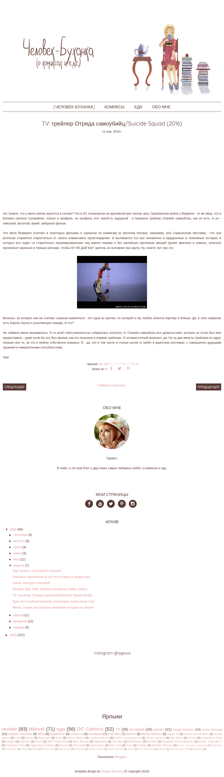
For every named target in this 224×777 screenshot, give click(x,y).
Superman (57, 734)
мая (16, 559)
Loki (18, 737)
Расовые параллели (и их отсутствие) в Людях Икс (51, 577)
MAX (35, 749)
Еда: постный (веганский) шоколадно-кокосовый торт (54, 601)
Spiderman (97, 745)
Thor (129, 745)
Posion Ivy (48, 749)
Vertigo (142, 745)
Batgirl (10, 741)
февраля (20, 621)
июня (17, 553)
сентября (20, 535)
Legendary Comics (42, 745)
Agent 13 (173, 734)
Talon (131, 749)
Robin (29, 737)
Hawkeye (217, 745)
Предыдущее (209, 387)
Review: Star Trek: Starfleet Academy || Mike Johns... (51, 589)
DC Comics (106, 364)
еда (60, 729)
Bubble (152, 741)
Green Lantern (155, 737)
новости (76, 734)
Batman (25, 741)
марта (17, 615)
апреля (18, 565)
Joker (24, 749)
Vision (162, 749)
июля (17, 547)
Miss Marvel (81, 741)
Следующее (14, 387)
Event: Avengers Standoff (31, 583)
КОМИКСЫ (114, 106)
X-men (192, 737)
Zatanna (198, 749)
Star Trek (115, 745)
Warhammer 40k (179, 749)
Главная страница (111, 385)
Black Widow (75, 737)
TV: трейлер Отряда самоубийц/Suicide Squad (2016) (52, 595)
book (59, 737)
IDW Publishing (57, 741)
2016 (13, 529)
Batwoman (135, 741)
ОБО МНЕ (161, 106)
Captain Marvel (99, 737)
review (9, 729)
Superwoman (115, 749)
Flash (38, 741)
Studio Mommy (112, 771)
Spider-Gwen (96, 749)
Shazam (79, 749)
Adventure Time (211, 737)
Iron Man (114, 734)
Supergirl (44, 737)
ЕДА (138, 106)
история (136, 729)
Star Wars (176, 737)
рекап (158, 729)
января (18, 627)
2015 (13, 635)
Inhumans (11, 749)
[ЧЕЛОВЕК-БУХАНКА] (74, 106)
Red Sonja (65, 749)
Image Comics (183, 729)
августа (19, 541)
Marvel (37, 729)
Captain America (20, 734)
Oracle (64, 745)
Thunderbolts (146, 749)
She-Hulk (79, 745)
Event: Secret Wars (196, 734)
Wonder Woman (162, 745)
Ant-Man (117, 741)
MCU (41, 734)
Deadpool (96, 734)
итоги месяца (212, 729)
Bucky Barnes (151, 734)
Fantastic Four (15, 745)
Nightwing (100, 741)
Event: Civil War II (210, 741)
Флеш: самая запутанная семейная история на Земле (53, 607)
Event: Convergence (127, 737)
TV (137, 364)
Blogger (120, 757)
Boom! (131, 734)
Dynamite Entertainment (178, 741)
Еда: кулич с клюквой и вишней (37, 570)
